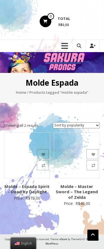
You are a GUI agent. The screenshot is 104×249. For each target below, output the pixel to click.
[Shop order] (76, 125)
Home (21, 92)
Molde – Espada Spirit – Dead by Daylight (27, 189)
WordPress (51, 243)
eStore (63, 239)
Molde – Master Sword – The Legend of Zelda (77, 192)
